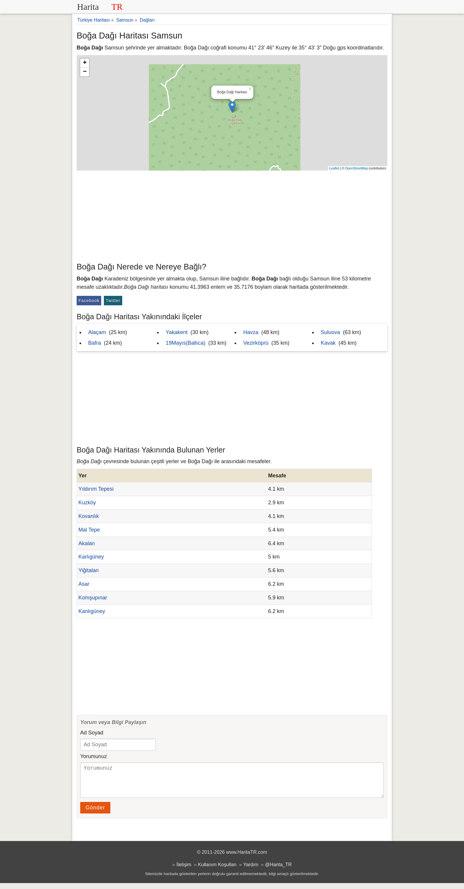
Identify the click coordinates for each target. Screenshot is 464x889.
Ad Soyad (91, 733)
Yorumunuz (93, 756)
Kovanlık (88, 516)
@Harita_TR (278, 870)
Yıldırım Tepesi (96, 489)
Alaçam (97, 332)
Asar (83, 584)
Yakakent (177, 332)
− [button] (85, 72)
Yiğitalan (88, 570)
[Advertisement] (232, 215)
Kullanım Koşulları (217, 870)
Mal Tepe (89, 530)
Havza (250, 332)
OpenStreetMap (356, 168)
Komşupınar (92, 598)
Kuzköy (87, 503)
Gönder (95, 813)
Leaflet (334, 168)
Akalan (86, 543)
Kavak (328, 343)
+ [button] (85, 63)
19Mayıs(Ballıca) (185, 343)
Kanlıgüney (91, 611)
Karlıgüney (91, 557)
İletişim (183, 870)
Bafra (94, 343)
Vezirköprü (255, 343)
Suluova (330, 332)
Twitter (113, 300)
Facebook (88, 300)
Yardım (250, 870)
